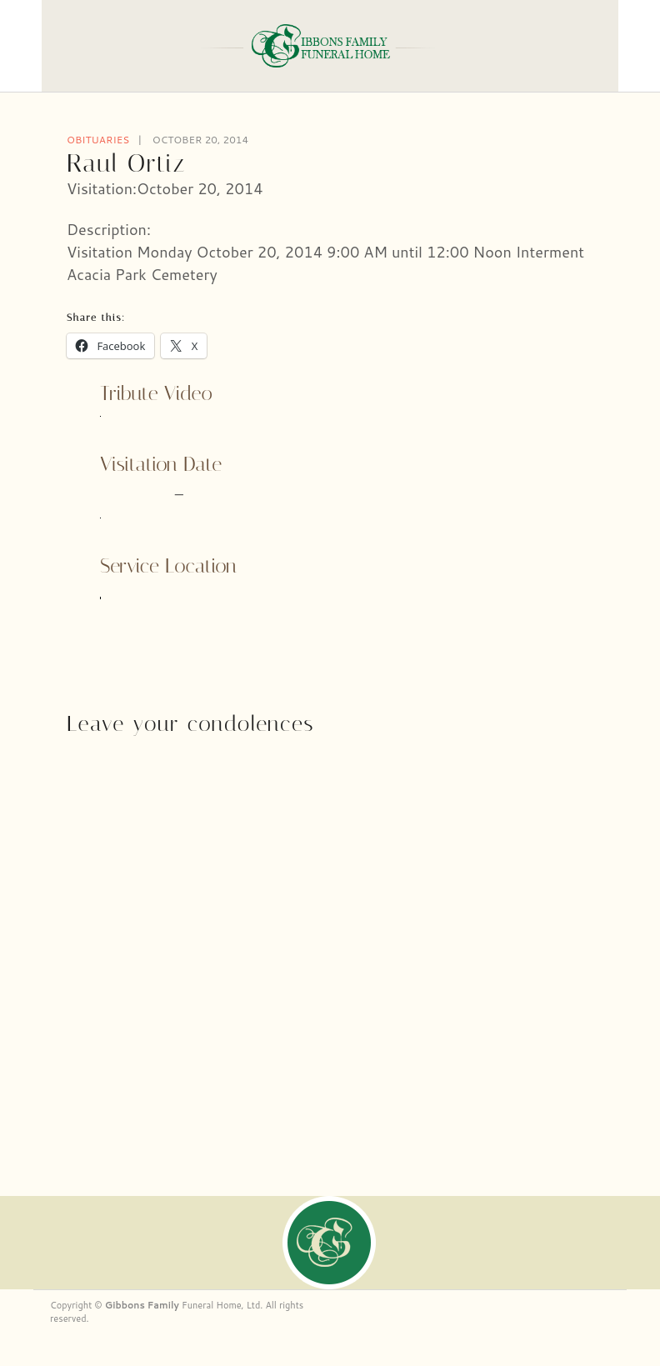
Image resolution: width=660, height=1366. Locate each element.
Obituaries (98, 140)
